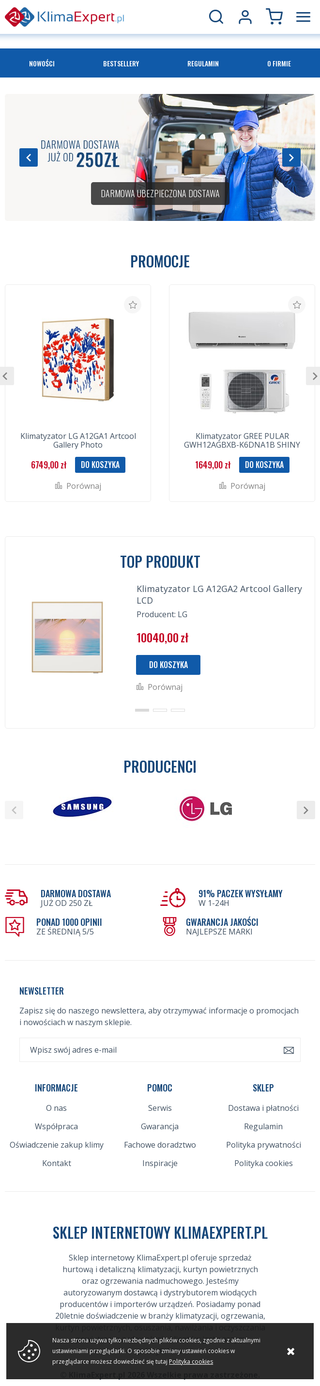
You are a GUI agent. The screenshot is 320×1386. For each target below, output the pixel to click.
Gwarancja (160, 1126)
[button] (28, 157)
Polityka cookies (263, 1163)
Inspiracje (160, 1163)
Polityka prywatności (263, 1144)
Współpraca (56, 1126)
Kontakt (56, 1163)
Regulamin (203, 63)
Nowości (42, 63)
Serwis (160, 1108)
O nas (56, 1108)
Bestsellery (121, 63)
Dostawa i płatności (263, 1108)
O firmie (279, 63)
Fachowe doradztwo (160, 1144)
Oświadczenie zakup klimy (57, 1144)
